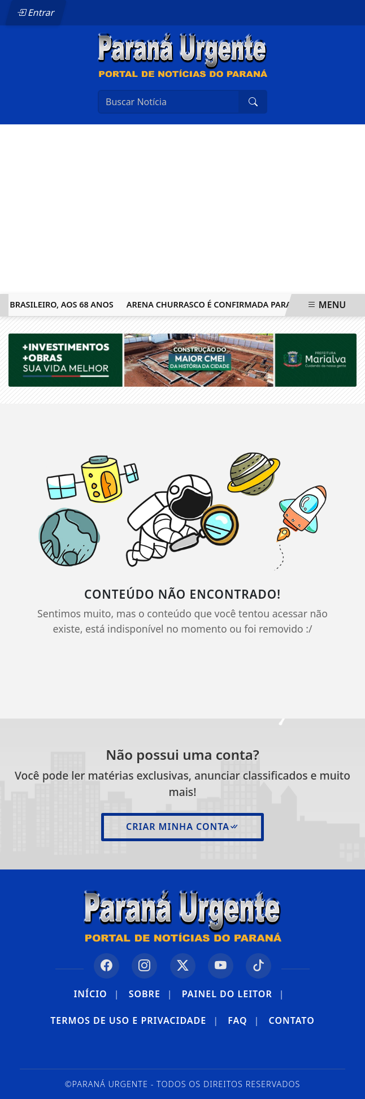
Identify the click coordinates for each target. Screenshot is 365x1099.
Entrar (35, 12)
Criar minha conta (182, 826)
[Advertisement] (182, 209)
